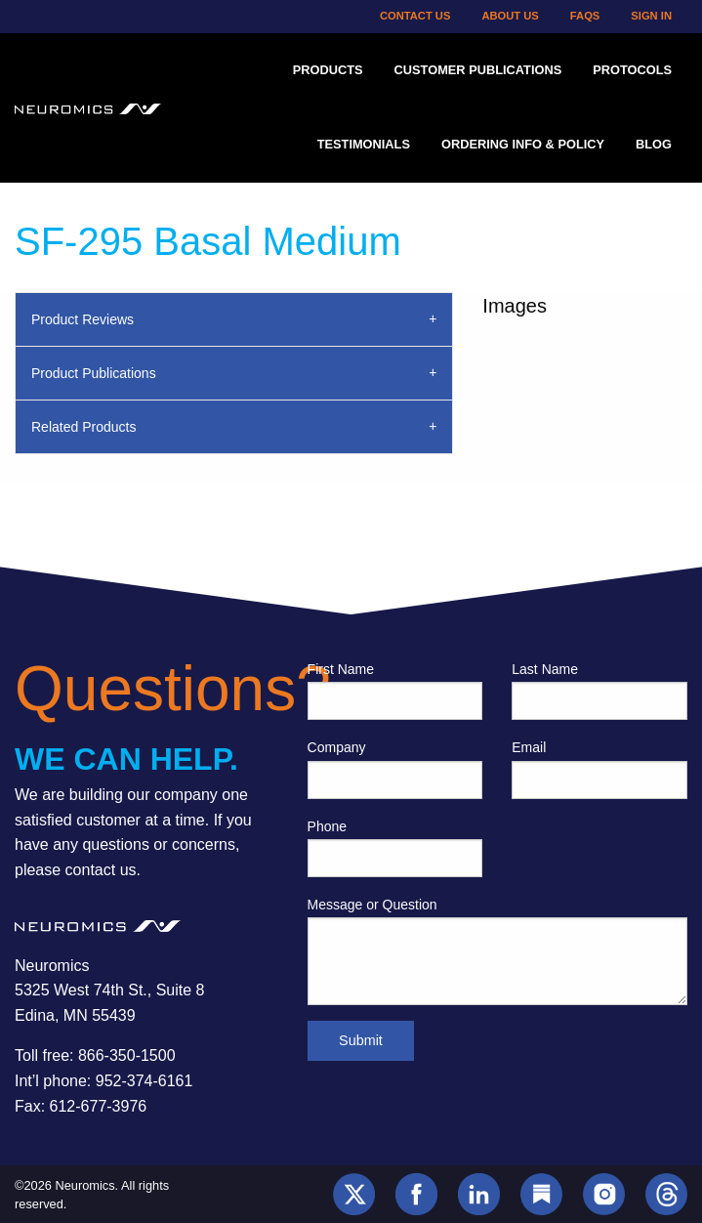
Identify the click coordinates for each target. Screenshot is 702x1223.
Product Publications (93, 373)
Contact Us (415, 15)
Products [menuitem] (328, 70)
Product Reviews (82, 319)
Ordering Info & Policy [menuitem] (522, 144)
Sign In (651, 15)
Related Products (83, 427)
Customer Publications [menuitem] (478, 70)
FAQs (584, 15)
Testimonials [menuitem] (363, 144)
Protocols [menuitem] (632, 70)
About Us (509, 15)
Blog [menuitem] (654, 144)
